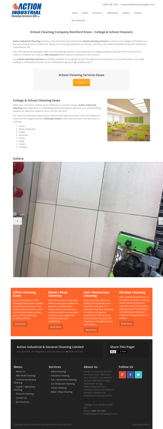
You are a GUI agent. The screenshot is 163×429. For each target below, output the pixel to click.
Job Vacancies (78, 20)
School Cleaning (58, 387)
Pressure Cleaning (25, 393)
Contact (138, 12)
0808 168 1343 (110, 4)
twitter (138, 374)
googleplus (122, 374)
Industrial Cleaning (60, 375)
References (112, 12)
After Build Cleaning (25, 375)
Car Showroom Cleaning (63, 383)
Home (75, 12)
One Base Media (140, 424)
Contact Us (81, 82)
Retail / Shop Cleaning (61, 391)
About (85, 12)
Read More (20, 323)
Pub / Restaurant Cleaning (64, 379)
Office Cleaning (58, 371)
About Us (20, 371)
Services (98, 12)
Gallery (126, 12)
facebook (130, 374)
